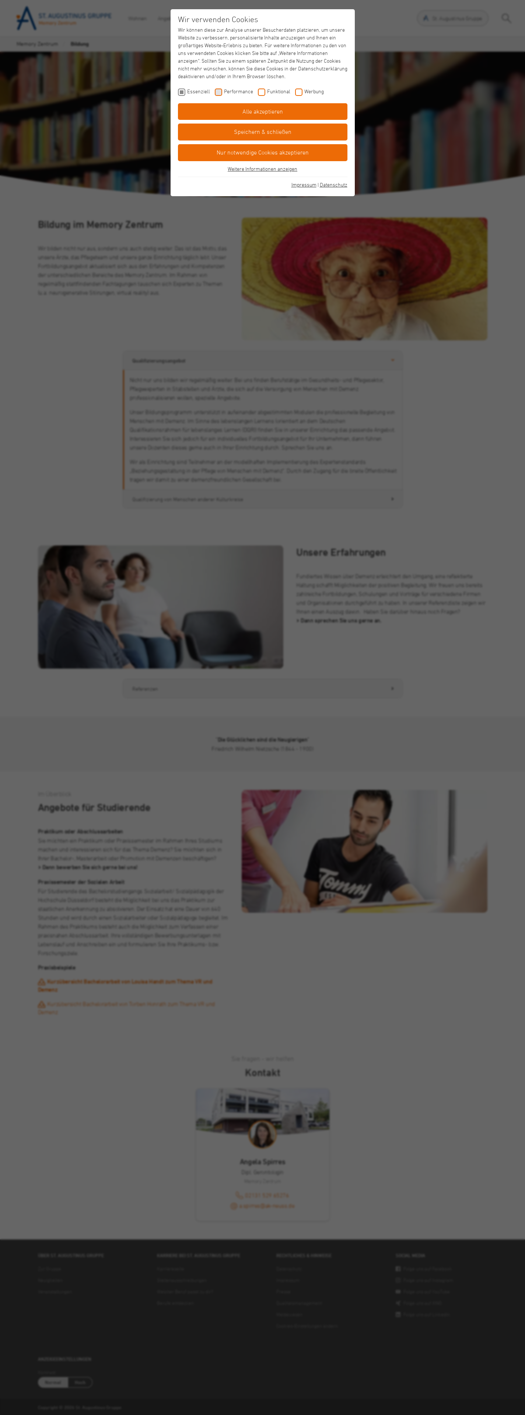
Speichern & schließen (262, 131)
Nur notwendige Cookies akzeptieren (263, 152)
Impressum (303, 184)
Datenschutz (333, 184)
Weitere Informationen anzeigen (262, 169)
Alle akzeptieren (262, 111)
